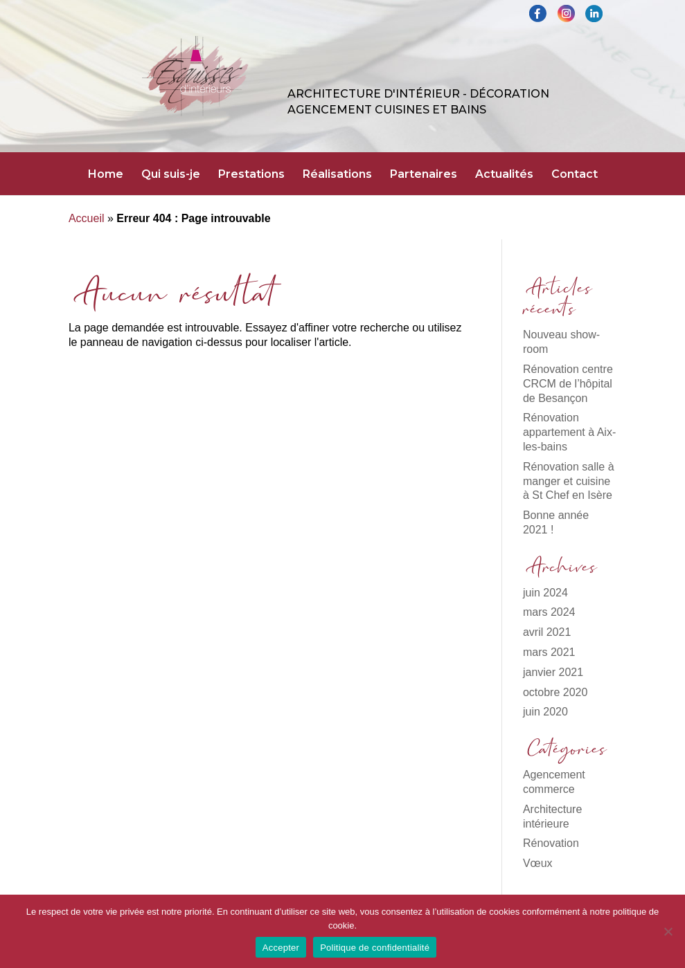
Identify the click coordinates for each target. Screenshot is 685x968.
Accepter (281, 947)
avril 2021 (547, 632)
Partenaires (423, 175)
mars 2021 (549, 652)
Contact (574, 175)
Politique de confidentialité (374, 947)
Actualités (504, 175)
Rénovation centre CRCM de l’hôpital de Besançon (568, 383)
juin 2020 (545, 712)
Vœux (538, 863)
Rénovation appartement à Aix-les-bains (569, 432)
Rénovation (551, 843)
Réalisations (337, 175)
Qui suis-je (170, 175)
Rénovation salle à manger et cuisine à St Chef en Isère (568, 481)
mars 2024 (549, 612)
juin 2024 (545, 593)
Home (105, 175)
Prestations (251, 175)
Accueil (87, 218)
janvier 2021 (553, 672)
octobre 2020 (555, 692)
